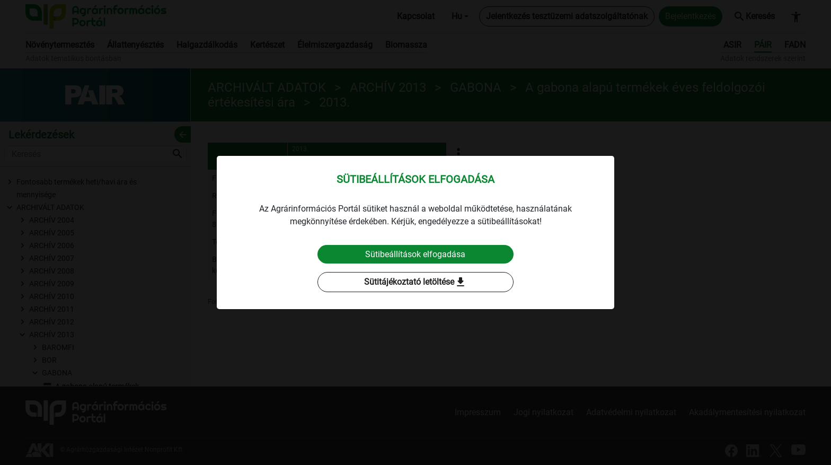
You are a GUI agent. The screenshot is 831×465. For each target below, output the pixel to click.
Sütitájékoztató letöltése (415, 282)
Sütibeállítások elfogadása (416, 254)
